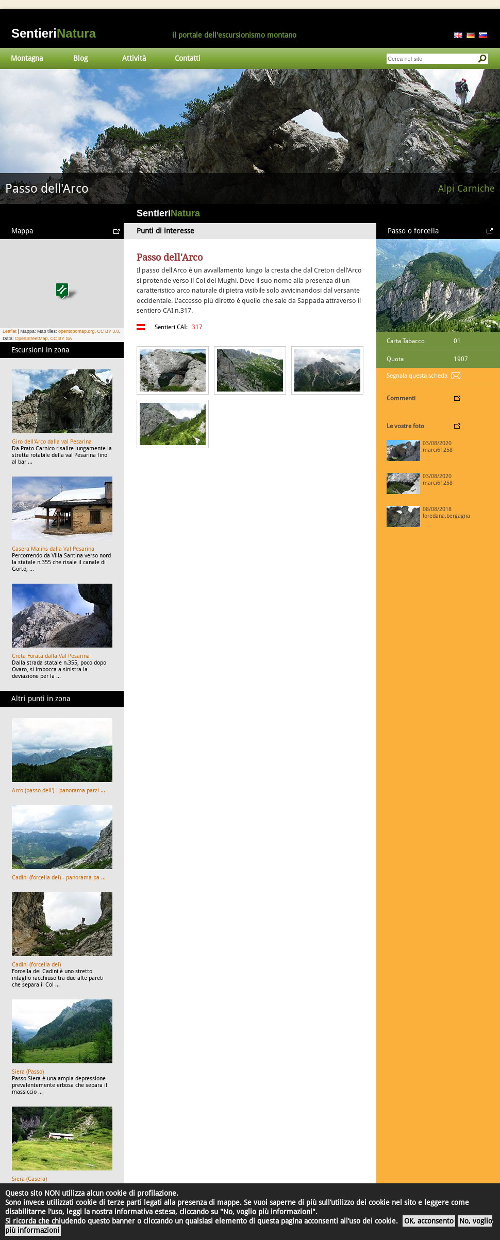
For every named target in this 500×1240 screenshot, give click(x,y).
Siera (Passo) (28, 1071)
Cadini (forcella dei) (36, 964)
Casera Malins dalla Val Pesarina (53, 549)
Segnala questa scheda (417, 375)
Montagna (27, 58)
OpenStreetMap (31, 338)
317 (197, 327)
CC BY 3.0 (108, 331)
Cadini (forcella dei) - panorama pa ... (59, 877)
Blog (80, 58)
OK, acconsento (429, 1221)
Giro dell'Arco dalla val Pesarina (52, 441)
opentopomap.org (76, 331)
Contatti (188, 58)
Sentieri (53, 33)
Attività (134, 58)
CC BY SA (61, 338)
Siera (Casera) (29, 1179)
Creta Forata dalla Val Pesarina (51, 656)
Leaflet (9, 331)
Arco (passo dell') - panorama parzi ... (58, 790)
